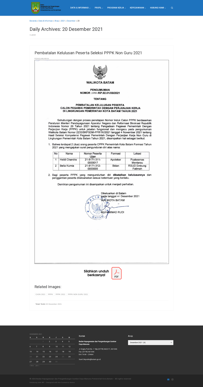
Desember (71, 21)
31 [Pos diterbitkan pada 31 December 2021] (57, 362)
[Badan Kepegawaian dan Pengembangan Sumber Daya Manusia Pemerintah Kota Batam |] (46, 7)
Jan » (37, 365)
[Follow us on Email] (168, 379)
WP (43, 382)
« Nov (32, 365)
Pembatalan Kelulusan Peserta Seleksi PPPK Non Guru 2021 (88, 52)
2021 (63, 21)
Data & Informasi (46, 21)
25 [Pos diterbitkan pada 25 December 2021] (63, 357)
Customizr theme (68, 382)
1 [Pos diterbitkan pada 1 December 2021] (43, 341)
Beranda (33, 21)
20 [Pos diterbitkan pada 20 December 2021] (31, 357)
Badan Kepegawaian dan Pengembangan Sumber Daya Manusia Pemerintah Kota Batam (74, 379)
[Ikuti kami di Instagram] (172, 379)
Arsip (57, 21)
